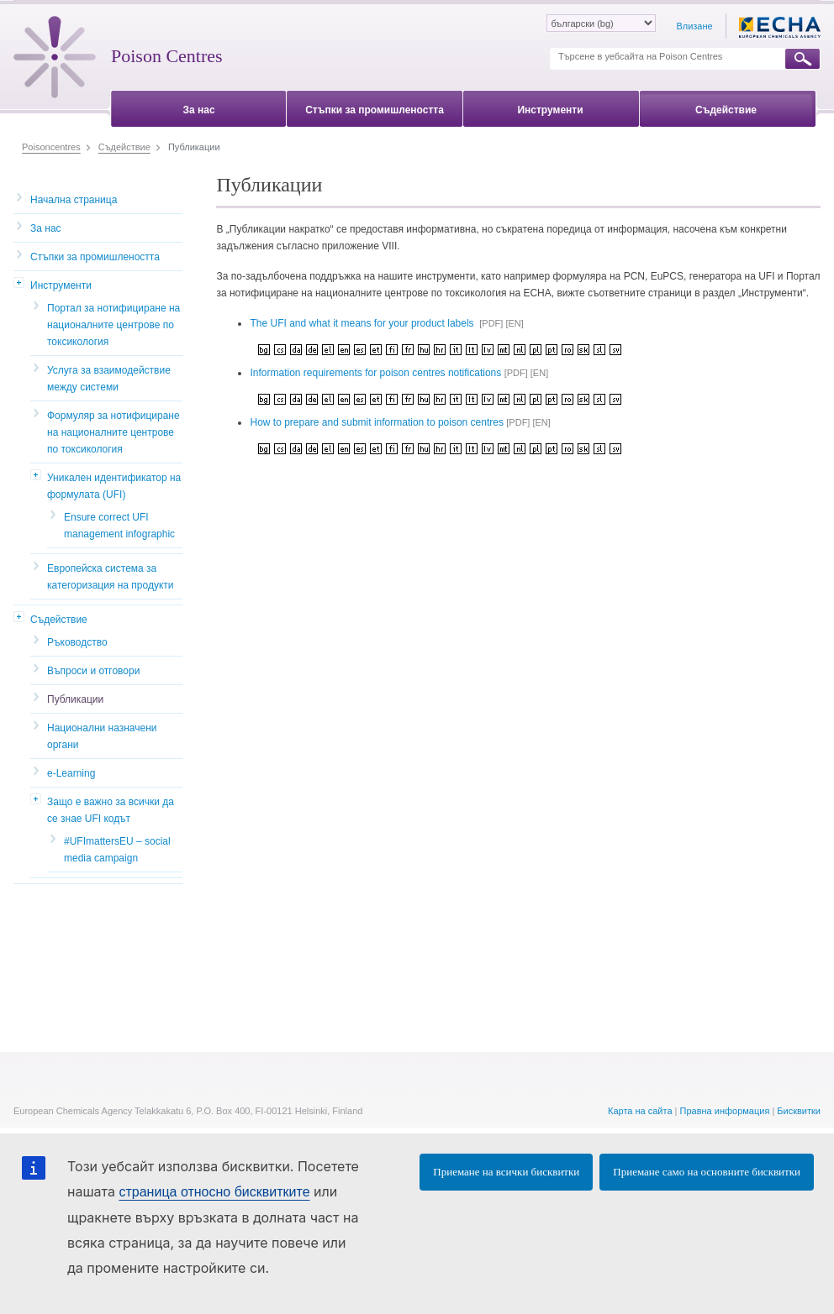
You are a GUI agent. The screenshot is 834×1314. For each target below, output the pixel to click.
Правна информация (725, 1111)
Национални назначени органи (102, 736)
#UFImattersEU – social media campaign (117, 849)
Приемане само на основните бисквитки (706, 1171)
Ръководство (77, 642)
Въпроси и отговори (93, 671)
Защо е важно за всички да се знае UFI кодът (110, 810)
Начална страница (73, 200)
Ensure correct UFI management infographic (119, 525)
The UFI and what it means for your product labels (363, 323)
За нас (45, 228)
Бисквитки (799, 1111)
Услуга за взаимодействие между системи (109, 378)
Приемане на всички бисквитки (506, 1171)
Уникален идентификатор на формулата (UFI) (114, 486)
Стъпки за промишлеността (95, 257)
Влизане (694, 26)
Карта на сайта (640, 1111)
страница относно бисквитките (214, 1192)
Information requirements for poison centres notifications (377, 373)
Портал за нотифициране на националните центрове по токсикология (113, 325)
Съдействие (58, 620)
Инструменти (61, 285)
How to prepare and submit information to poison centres (377, 422)
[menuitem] (199, 107)
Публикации (75, 699)
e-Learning (71, 773)
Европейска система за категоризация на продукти (110, 577)
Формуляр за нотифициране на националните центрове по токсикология (113, 432)
